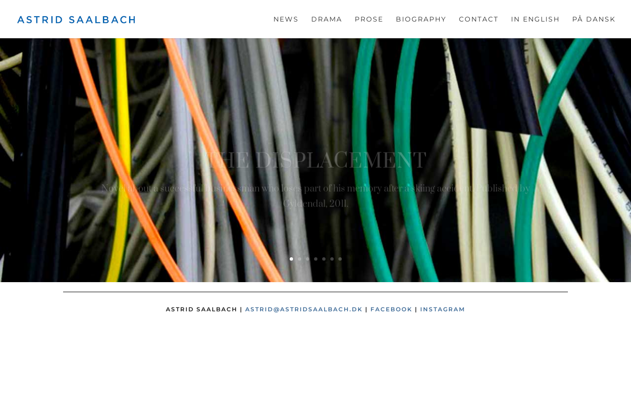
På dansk (594, 19)
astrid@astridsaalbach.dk (304, 309)
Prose (369, 19)
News (286, 19)
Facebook (391, 309)
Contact (479, 19)
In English (535, 19)
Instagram (442, 309)
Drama (326, 19)
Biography (421, 19)
